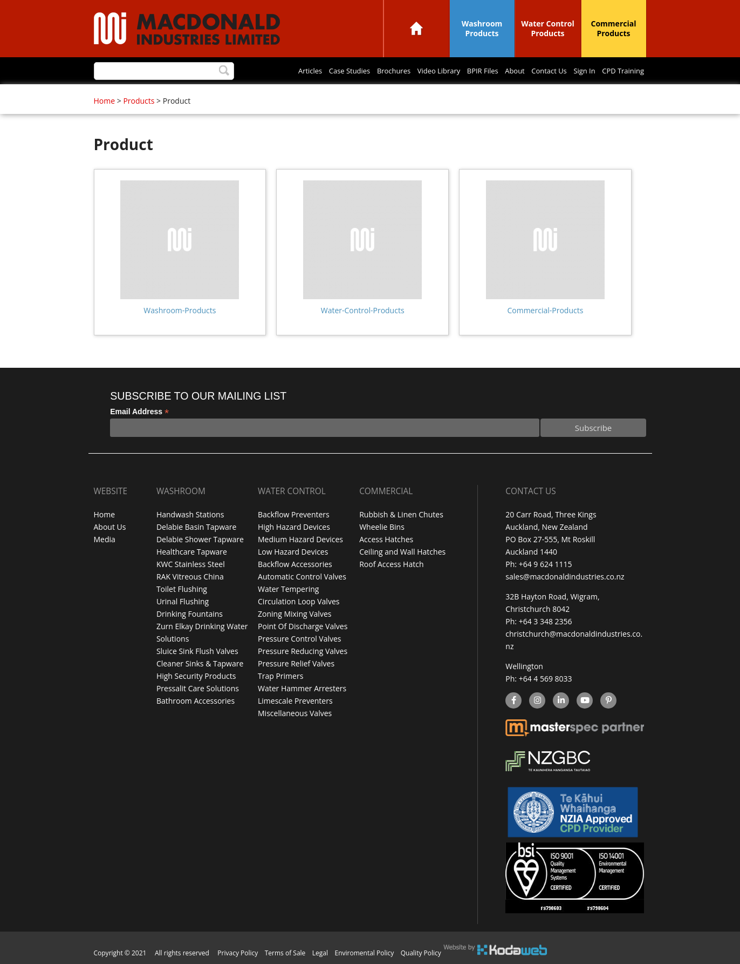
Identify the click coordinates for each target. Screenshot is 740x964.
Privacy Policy (237, 953)
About (496, 71)
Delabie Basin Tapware (196, 527)
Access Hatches (386, 539)
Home (416, 28)
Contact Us (536, 71)
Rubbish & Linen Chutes (401, 514)
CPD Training (619, 71)
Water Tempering (288, 589)
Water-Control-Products (363, 310)
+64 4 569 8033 (545, 678)
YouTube (583, 701)
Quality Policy (421, 953)
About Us (110, 527)
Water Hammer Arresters (302, 688)
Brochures (359, 71)
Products (138, 101)
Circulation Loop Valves (298, 601)
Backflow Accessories (295, 564)
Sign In (576, 71)
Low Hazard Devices (293, 552)
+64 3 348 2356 (545, 621)
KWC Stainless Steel (190, 564)
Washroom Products (482, 28)
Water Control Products (547, 28)
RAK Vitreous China (190, 576)
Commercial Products (613, 28)
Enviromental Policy (364, 953)
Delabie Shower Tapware (200, 539)
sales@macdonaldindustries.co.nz (564, 576)
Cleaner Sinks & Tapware (199, 663)
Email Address (139, 412)
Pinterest (607, 701)
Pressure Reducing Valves (302, 651)
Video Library (410, 71)
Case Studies (309, 71)
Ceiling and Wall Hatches (402, 552)
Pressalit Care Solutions (197, 688)
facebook (512, 701)
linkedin (560, 701)
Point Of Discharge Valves (302, 626)
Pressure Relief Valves (296, 663)
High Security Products (196, 676)
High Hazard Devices (294, 527)
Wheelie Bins (382, 527)
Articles (264, 71)
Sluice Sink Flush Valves (197, 651)
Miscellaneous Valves (295, 713)
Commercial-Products (545, 310)
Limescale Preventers (295, 701)
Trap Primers (280, 676)
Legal (320, 953)
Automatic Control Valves (302, 576)
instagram (537, 701)
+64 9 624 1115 (545, 564)
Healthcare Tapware (191, 552)
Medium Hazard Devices (300, 539)
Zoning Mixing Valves (294, 614)
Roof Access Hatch (391, 564)
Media (104, 539)
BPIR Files (459, 71)
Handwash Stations (190, 514)
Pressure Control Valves (299, 638)
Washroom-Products (179, 310)
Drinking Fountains (189, 614)
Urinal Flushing (182, 601)
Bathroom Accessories (195, 701)
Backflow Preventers (294, 514)
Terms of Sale (285, 953)
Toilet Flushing (181, 589)
